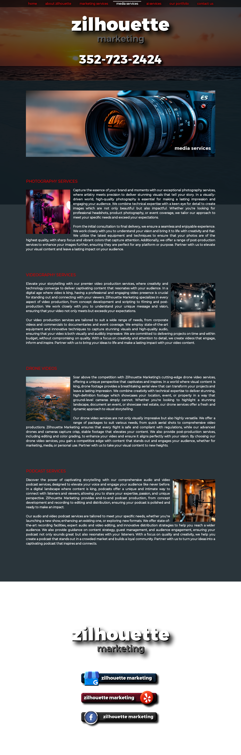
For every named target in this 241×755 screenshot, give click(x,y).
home (32, 3)
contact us (205, 3)
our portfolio (179, 3)
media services (127, 3)
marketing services (94, 3)
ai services (153, 3)
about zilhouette (58, 3)
